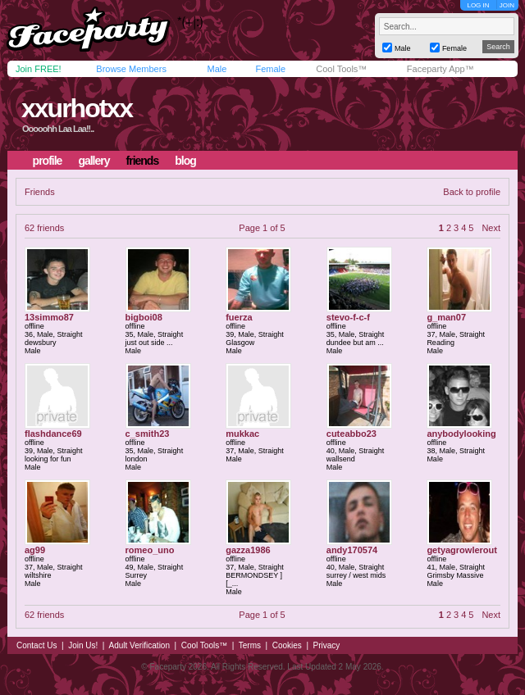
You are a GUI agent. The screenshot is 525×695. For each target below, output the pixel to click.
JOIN (507, 5)
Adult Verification (139, 645)
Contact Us (36, 645)
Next (491, 228)
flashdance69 (53, 433)
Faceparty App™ (440, 69)
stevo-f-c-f (348, 317)
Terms (250, 645)
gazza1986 (248, 550)
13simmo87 (49, 317)
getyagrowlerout (462, 550)
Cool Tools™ (341, 69)
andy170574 (351, 550)
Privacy (326, 645)
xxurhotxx (76, 108)
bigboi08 (144, 317)
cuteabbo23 (351, 433)
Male (216, 69)
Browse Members (131, 69)
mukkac (242, 433)
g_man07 (446, 317)
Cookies (287, 645)
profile (47, 160)
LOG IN (478, 5)
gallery (93, 160)
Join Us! (83, 645)
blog (185, 160)
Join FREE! (39, 69)
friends (142, 160)
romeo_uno (150, 550)
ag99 (35, 550)
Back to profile (471, 192)
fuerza (239, 317)
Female (270, 69)
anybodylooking (461, 433)
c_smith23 (148, 433)
